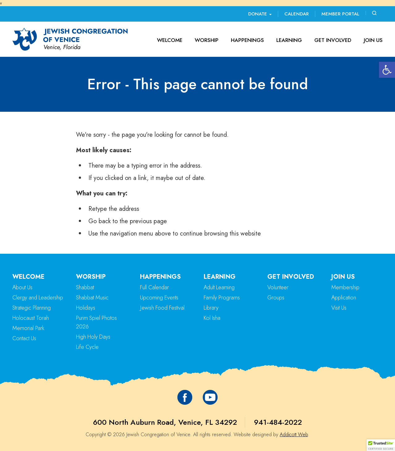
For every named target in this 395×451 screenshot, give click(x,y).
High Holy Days (93, 337)
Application (343, 298)
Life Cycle (87, 347)
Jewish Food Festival (162, 308)
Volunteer (277, 287)
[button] (387, 70)
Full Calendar (154, 287)
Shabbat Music (92, 298)
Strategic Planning (31, 308)
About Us (22, 287)
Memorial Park (28, 328)
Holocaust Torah (30, 318)
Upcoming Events (159, 298)
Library (211, 308)
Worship (207, 40)
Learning (289, 40)
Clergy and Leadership (37, 298)
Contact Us (24, 338)
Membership (345, 287)
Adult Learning (219, 287)
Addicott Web (294, 434)
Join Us (373, 40)
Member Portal (340, 14)
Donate (260, 14)
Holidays (85, 308)
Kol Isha (212, 318)
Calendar (296, 14)
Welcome (169, 40)
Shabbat (85, 287)
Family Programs (222, 298)
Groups (275, 298)
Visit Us (338, 308)
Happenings (247, 40)
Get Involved (332, 40)
